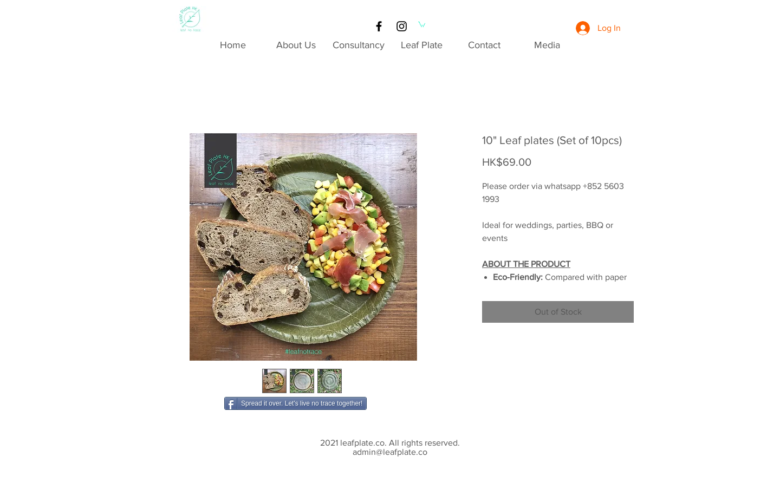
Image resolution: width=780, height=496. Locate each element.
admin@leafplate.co (390, 451)
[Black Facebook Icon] (379, 26)
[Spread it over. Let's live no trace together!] (295, 403)
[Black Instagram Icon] (401, 26)
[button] (421, 24)
